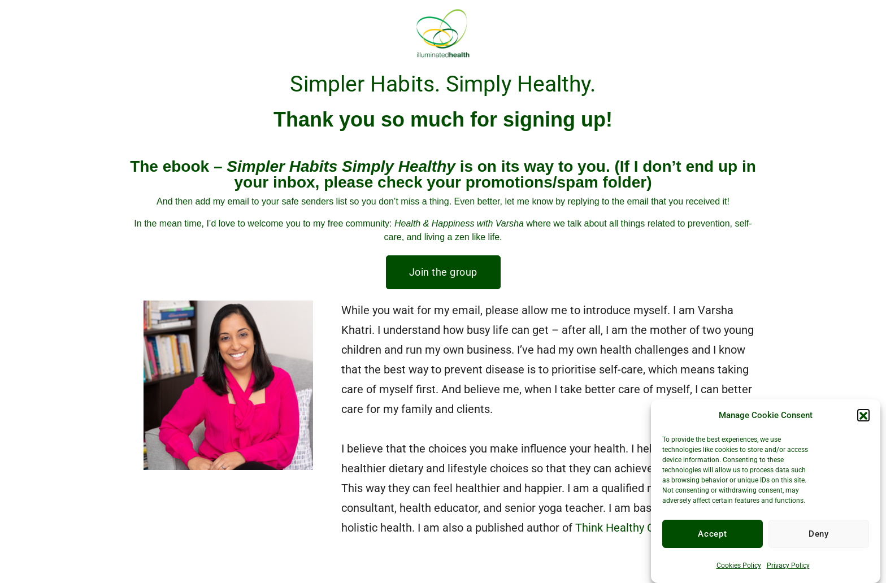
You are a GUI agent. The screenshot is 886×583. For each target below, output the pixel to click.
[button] (863, 419)
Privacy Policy (788, 569)
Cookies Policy (738, 569)
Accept (712, 538)
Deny (819, 538)
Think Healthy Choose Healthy (650, 527)
